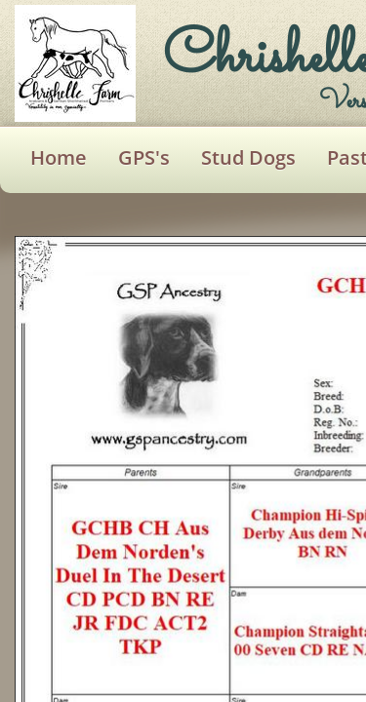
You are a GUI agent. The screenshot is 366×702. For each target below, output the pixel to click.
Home (58, 157)
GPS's (144, 157)
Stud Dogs (248, 157)
